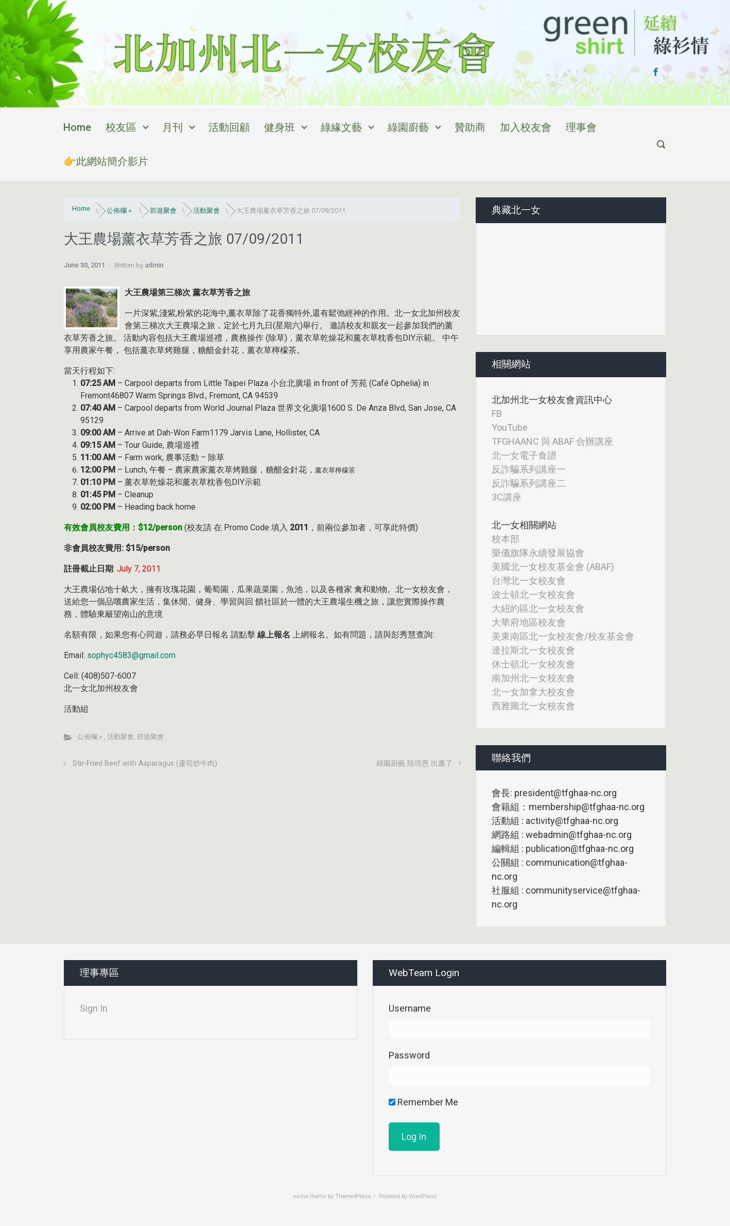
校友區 (121, 127)
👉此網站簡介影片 (105, 161)
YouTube (510, 427)
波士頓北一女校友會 (533, 594)
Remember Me (423, 1102)
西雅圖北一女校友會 (533, 705)
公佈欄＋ (120, 210)
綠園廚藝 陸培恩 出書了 (414, 763)
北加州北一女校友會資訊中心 (552, 399)
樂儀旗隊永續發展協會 (538, 552)
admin (154, 265)
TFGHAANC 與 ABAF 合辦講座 (552, 441)
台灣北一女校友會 (529, 580)
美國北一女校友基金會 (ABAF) (553, 566)
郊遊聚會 (163, 210)
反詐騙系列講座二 (529, 483)
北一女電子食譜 (524, 455)
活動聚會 (206, 210)
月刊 (172, 127)
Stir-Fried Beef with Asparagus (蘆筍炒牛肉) (145, 763)
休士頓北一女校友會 (533, 664)
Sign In (94, 1008)
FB (497, 413)
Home (77, 127)
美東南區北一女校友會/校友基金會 (563, 636)
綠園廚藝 (408, 127)
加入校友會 (525, 127)
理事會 (581, 127)
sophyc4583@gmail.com (131, 655)
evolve (300, 1196)
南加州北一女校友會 (533, 678)
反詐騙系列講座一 (529, 469)
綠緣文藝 (341, 127)
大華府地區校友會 (529, 622)
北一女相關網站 (524, 524)
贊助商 (470, 127)
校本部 (505, 538)
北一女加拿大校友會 (533, 691)
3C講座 (507, 497)
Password (409, 1055)
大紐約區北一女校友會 (538, 608)
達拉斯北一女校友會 (533, 650)
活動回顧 (229, 127)
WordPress (423, 1196)
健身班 (279, 127)
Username (410, 1008)
